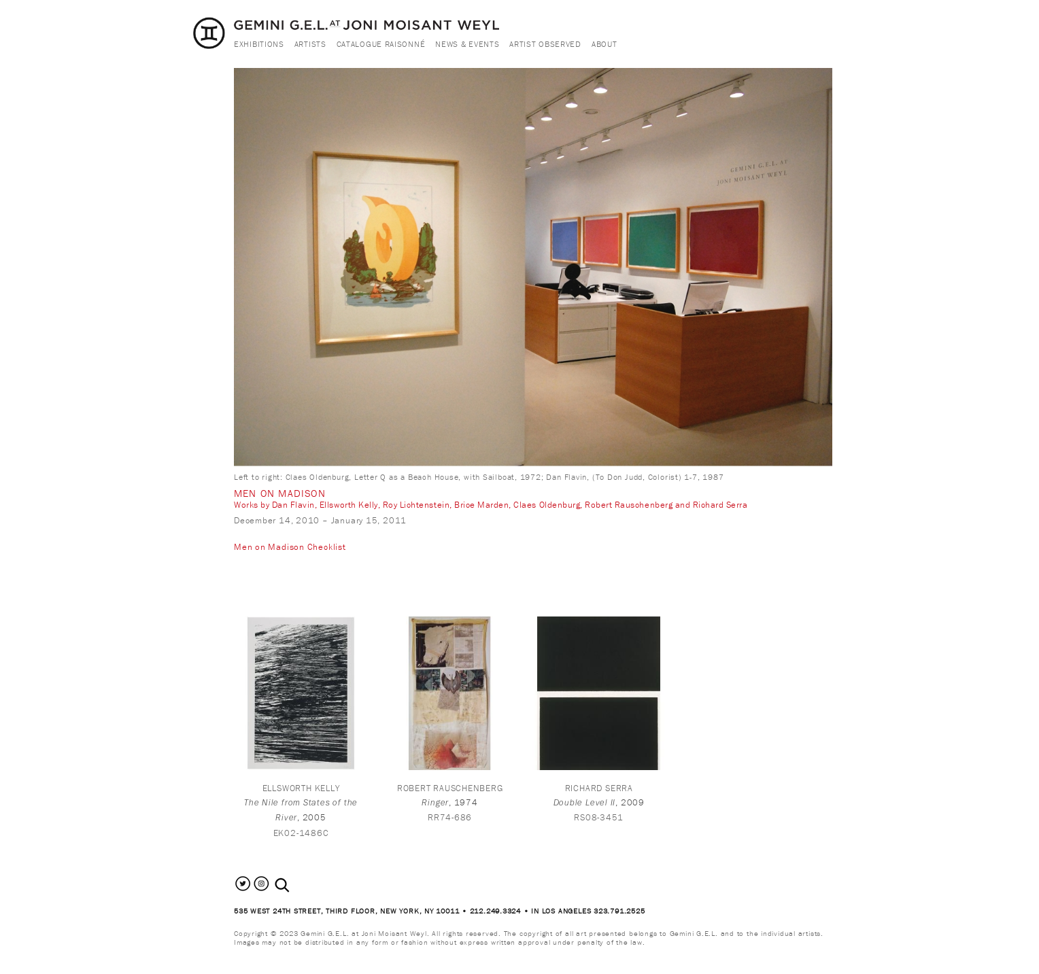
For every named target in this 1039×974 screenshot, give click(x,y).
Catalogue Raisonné (381, 44)
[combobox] (297, 885)
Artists (310, 44)
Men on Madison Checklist (290, 547)
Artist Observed (545, 44)
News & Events (467, 44)
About (604, 44)
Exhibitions (259, 44)
